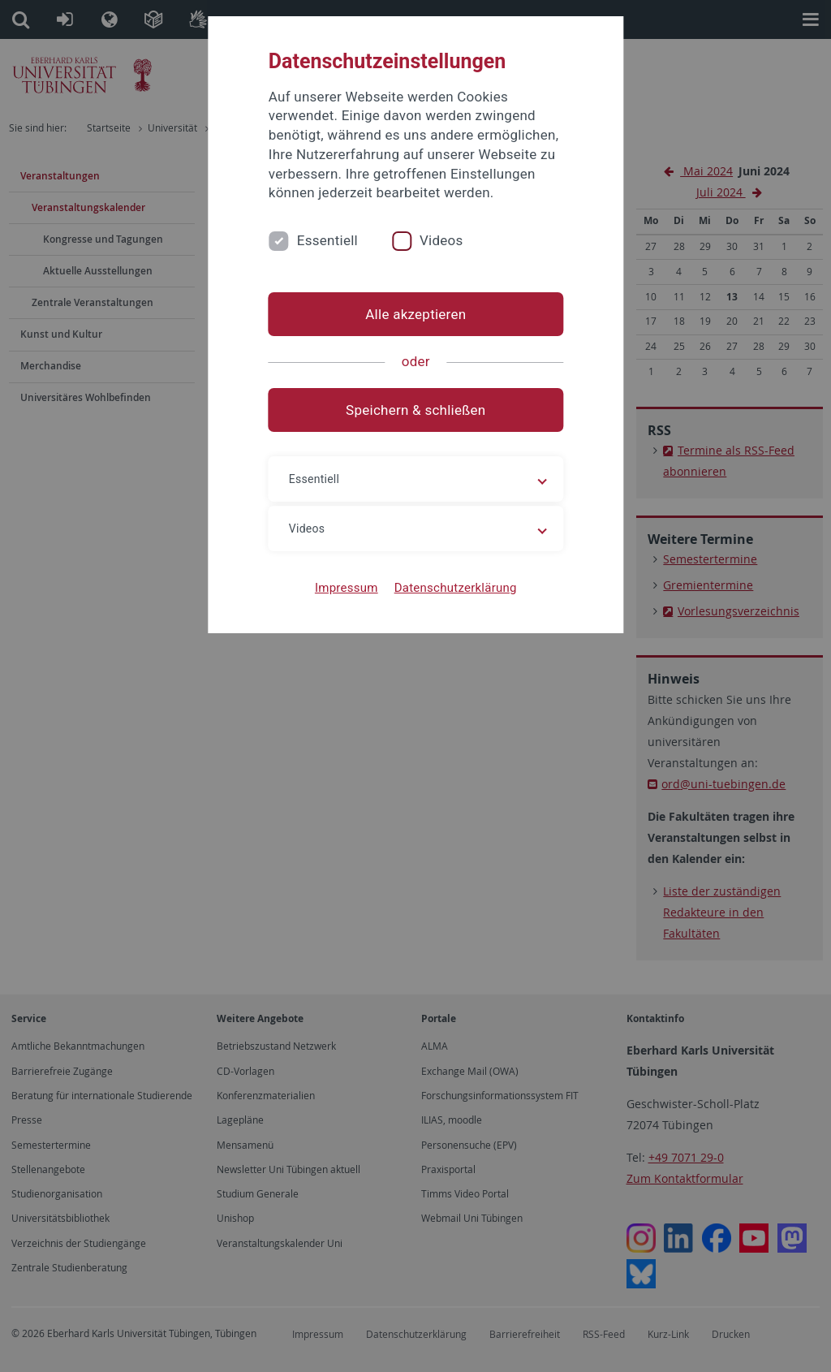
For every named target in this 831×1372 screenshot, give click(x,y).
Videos (441, 240)
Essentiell (327, 240)
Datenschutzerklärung (455, 587)
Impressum (346, 587)
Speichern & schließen (415, 410)
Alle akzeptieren (415, 314)
